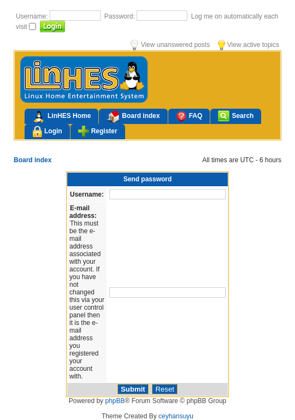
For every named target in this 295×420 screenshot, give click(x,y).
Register (97, 131)
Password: (120, 16)
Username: (33, 16)
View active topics (248, 45)
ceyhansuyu (175, 416)
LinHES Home (61, 116)
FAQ (189, 116)
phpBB (115, 401)
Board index (133, 116)
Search (235, 116)
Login (47, 132)
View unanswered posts (170, 45)
